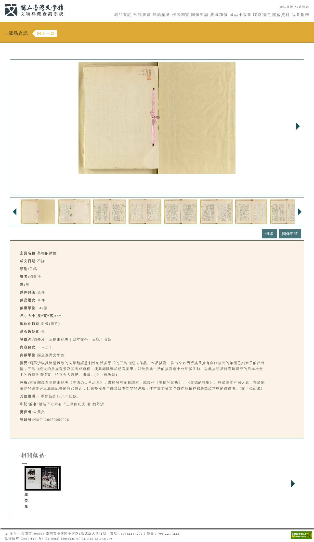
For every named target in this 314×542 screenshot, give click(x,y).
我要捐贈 (300, 14)
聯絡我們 (262, 14)
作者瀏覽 (181, 14)
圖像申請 (200, 14)
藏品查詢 (123, 14)
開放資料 (281, 14)
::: (1, 2)
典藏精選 (161, 14)
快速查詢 (302, 7)
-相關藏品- (33, 455)
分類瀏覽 (142, 14)
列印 (269, 234)
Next (297, 126)
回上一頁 (46, 33)
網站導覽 (286, 7)
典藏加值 (219, 14)
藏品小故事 (241, 14)
